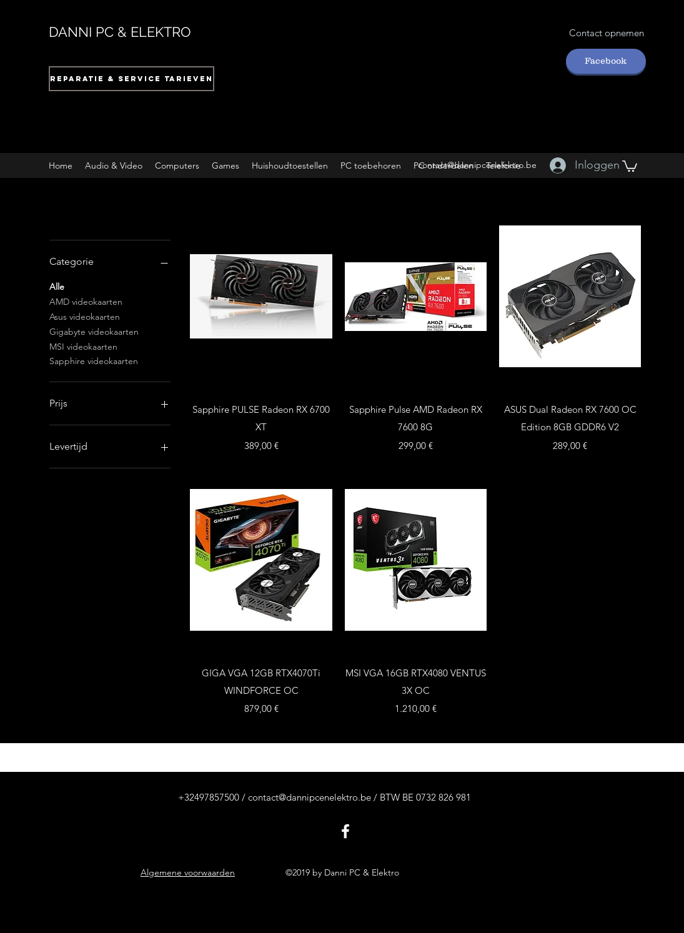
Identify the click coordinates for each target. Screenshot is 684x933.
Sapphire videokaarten (93, 360)
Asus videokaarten (84, 316)
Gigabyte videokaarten (94, 331)
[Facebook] (606, 61)
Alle (56, 286)
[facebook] (345, 831)
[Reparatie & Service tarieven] (131, 78)
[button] (114, 165)
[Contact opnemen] (607, 33)
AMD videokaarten (85, 301)
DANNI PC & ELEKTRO (120, 32)
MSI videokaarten (83, 346)
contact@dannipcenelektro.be (477, 164)
